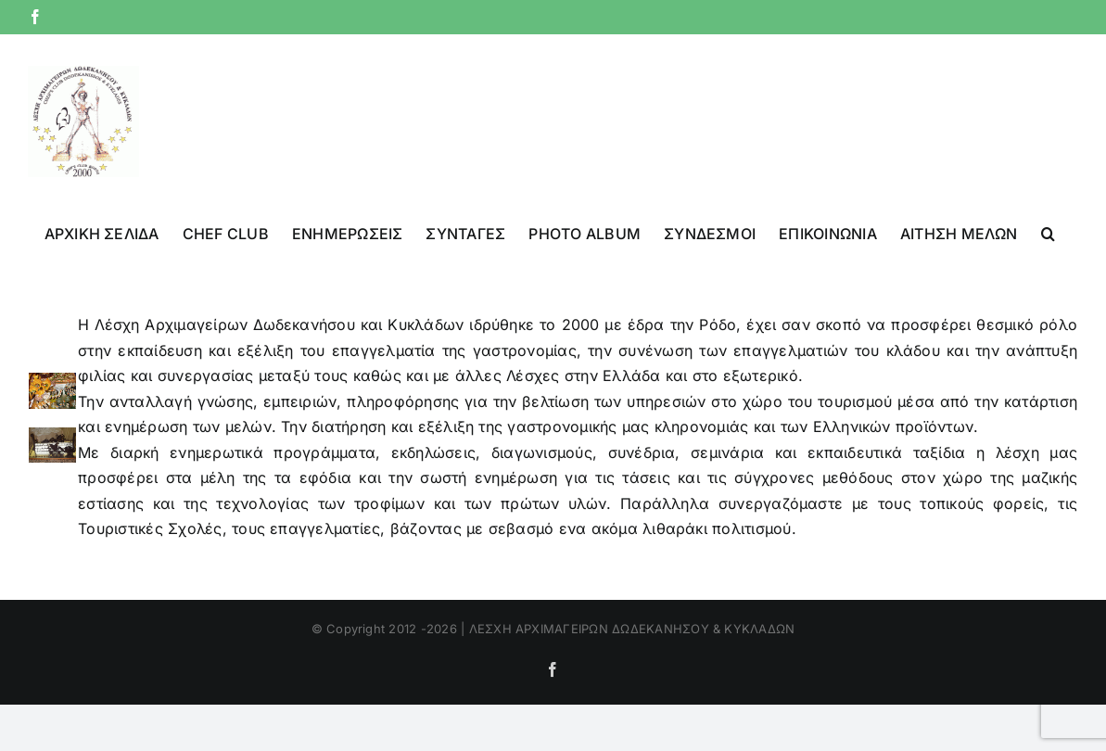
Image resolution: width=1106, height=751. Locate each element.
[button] (1048, 232)
